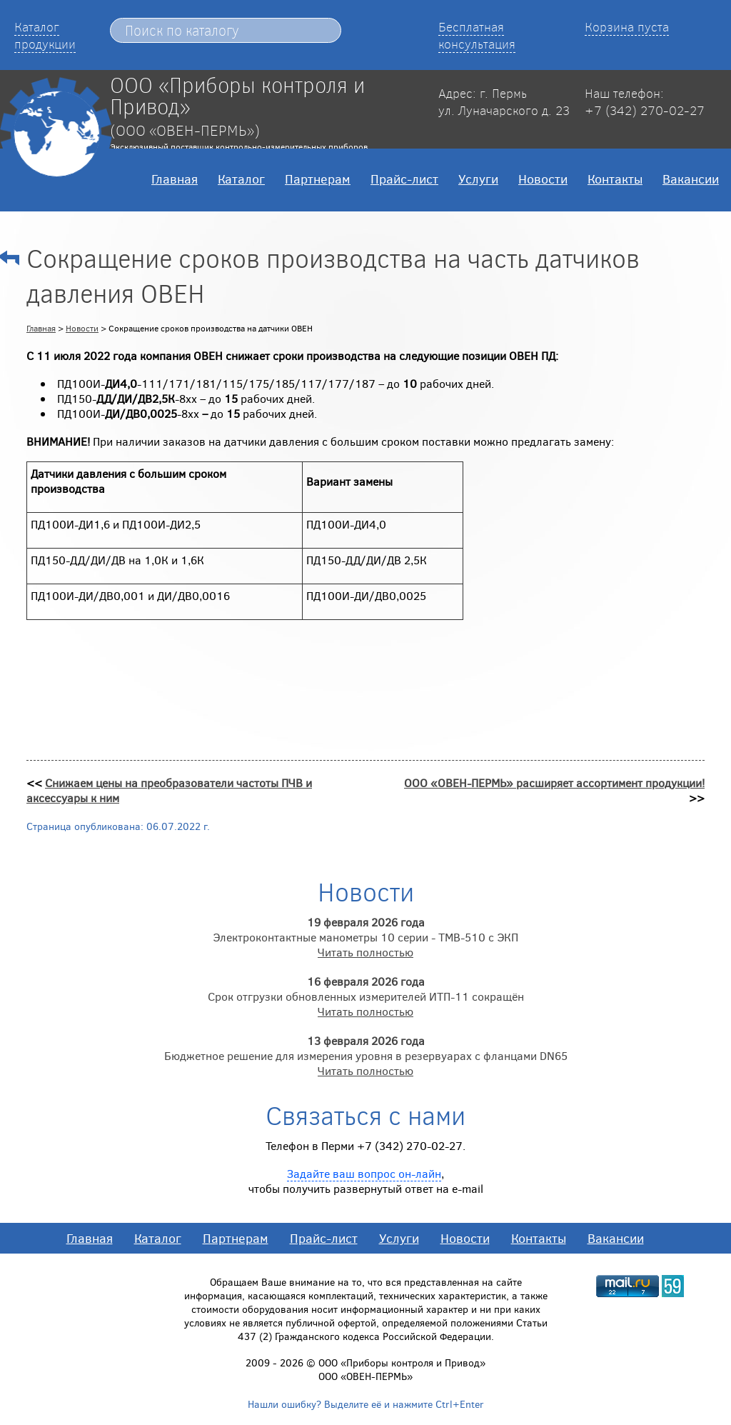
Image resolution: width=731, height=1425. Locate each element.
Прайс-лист (404, 178)
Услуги (478, 178)
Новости (543, 178)
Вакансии (690, 178)
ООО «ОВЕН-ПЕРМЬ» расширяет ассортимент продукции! (554, 782)
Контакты (615, 178)
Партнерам (318, 178)
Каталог (241, 178)
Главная (174, 178)
